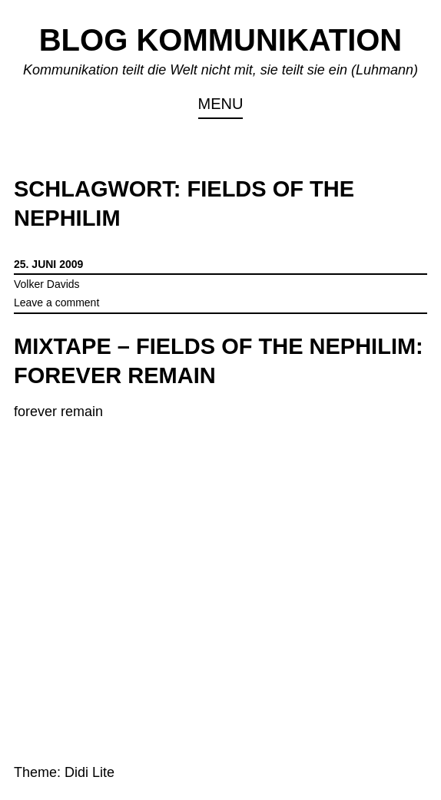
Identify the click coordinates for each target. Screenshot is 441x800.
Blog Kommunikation (221, 40)
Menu (221, 103)
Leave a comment (56, 302)
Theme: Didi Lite (64, 772)
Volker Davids (47, 284)
